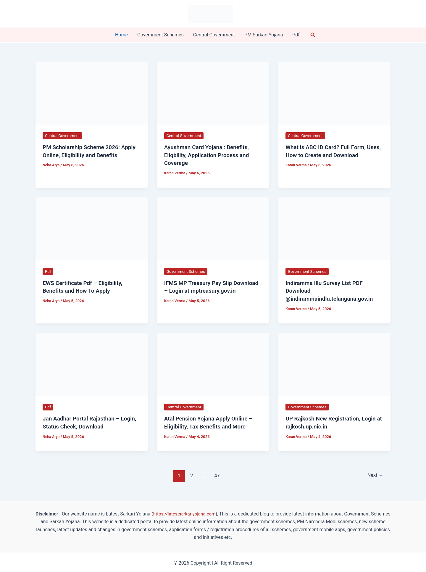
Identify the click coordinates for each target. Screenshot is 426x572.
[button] (313, 35)
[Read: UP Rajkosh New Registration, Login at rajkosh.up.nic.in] (334, 363)
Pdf (296, 35)
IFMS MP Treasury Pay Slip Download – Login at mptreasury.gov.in (200, 290)
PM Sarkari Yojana (263, 35)
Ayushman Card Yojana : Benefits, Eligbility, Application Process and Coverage (209, 155)
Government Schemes (160, 35)
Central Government (214, 35)
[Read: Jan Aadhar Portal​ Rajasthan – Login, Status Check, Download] (92, 363)
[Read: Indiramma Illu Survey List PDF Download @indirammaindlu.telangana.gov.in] (334, 228)
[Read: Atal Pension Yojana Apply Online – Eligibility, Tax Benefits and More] (213, 363)
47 (216, 474)
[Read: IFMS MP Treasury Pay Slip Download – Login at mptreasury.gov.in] (213, 228)
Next (374, 474)
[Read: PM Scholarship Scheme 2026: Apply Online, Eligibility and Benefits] (92, 93)
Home (121, 35)
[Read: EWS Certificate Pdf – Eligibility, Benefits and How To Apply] (92, 228)
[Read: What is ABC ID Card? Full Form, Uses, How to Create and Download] (334, 93)
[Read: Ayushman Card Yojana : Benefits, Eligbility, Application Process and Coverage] (213, 93)
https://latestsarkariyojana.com (195, 512)
